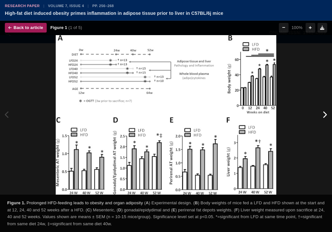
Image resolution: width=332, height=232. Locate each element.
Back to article (25, 27)
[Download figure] (322, 28)
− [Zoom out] (283, 27)
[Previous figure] (7, 115)
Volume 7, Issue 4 (66, 6)
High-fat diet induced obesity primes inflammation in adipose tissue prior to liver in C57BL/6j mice (114, 13)
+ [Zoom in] (310, 27)
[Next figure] (325, 115)
